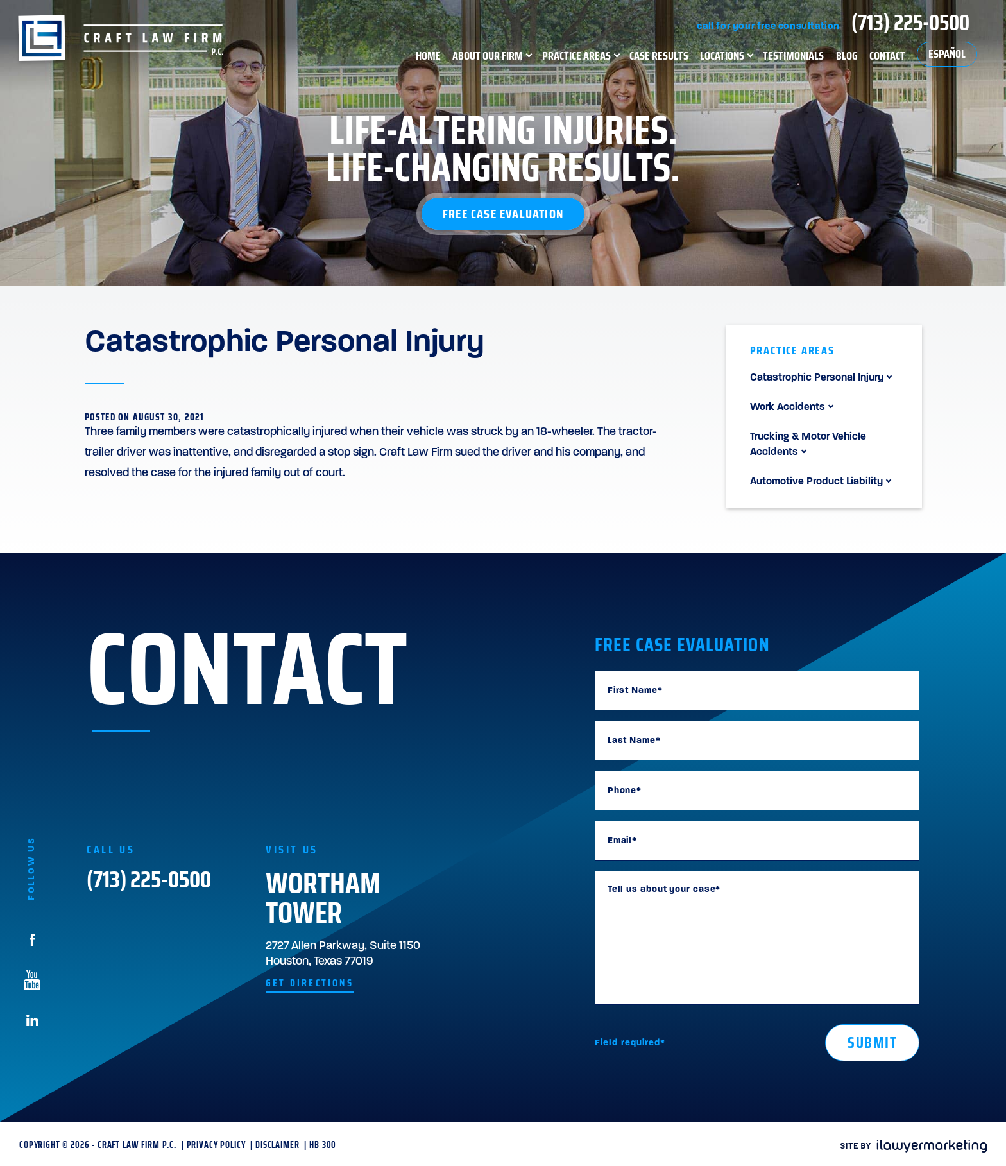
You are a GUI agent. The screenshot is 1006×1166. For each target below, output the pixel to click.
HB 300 (322, 1145)
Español (947, 54)
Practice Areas (576, 55)
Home (428, 55)
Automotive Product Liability (816, 482)
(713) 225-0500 (910, 22)
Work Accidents (787, 407)
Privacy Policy (216, 1145)
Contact (887, 55)
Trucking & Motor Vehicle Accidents (808, 445)
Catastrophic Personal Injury (816, 378)
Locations (722, 55)
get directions (310, 983)
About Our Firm (487, 55)
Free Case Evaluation (503, 213)
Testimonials (793, 55)
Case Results (658, 55)
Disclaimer (277, 1145)
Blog (847, 55)
